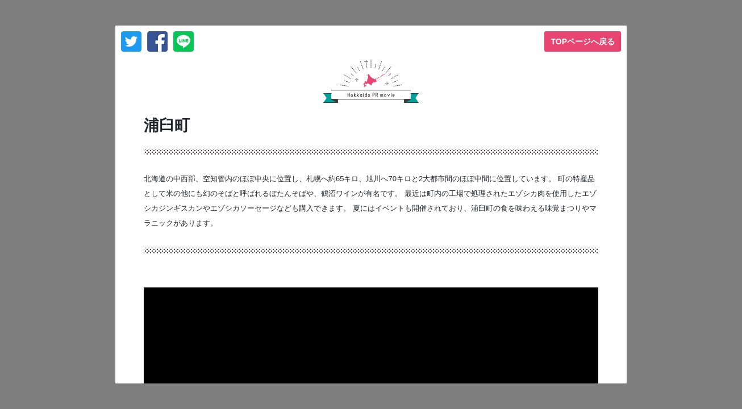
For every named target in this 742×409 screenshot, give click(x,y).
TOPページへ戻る (583, 41)
